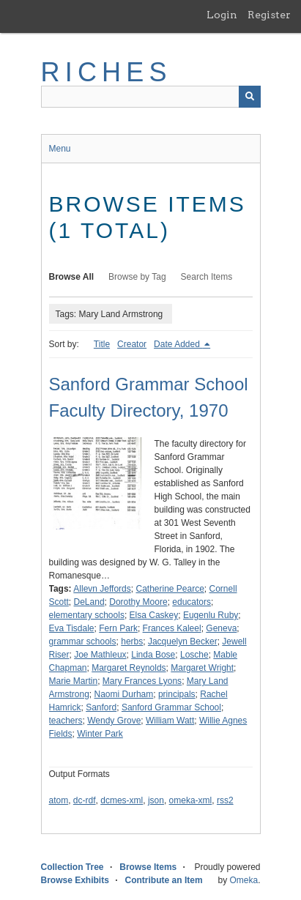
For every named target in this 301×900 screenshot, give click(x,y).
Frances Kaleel (172, 628)
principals (177, 694)
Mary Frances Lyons (142, 681)
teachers (66, 720)
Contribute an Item (164, 880)
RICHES (106, 72)
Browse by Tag (137, 277)
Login (222, 15)
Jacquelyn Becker (183, 641)
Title (102, 344)
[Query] (151, 97)
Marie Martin (73, 681)
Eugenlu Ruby (210, 615)
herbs (132, 641)
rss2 (225, 800)
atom (59, 800)
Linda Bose (153, 655)
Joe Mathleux (100, 655)
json (156, 800)
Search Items (207, 277)
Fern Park (118, 628)
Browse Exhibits (75, 880)
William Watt (170, 720)
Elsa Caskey (154, 615)
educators (191, 602)
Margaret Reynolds (129, 668)
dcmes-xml (121, 800)
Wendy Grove (114, 720)
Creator (131, 344)
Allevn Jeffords (102, 589)
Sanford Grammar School (171, 707)
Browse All (71, 277)
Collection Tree (72, 867)
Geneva (221, 628)
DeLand (89, 602)
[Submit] (250, 97)
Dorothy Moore (138, 602)
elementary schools (87, 615)
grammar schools (82, 641)
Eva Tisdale (71, 628)
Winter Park (100, 734)
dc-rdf (84, 800)
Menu (60, 149)
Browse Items (147, 867)
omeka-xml (190, 800)
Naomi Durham (124, 694)
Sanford (101, 707)
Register (269, 15)
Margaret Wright (202, 668)
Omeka (243, 880)
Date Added (178, 344)
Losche (194, 655)
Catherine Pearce (169, 589)
